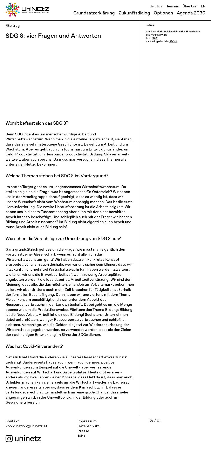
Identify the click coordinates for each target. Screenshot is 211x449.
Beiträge (156, 6)
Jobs (81, 436)
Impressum (87, 421)
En (159, 420)
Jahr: (149, 38)
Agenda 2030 (191, 13)
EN (203, 6)
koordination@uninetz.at (26, 426)
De (151, 420)
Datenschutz (88, 426)
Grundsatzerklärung (94, 13)
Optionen (163, 13)
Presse (83, 431)
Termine (172, 6)
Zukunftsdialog (134, 13)
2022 (155, 38)
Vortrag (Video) (159, 35)
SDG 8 (173, 41)
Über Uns (190, 6)
